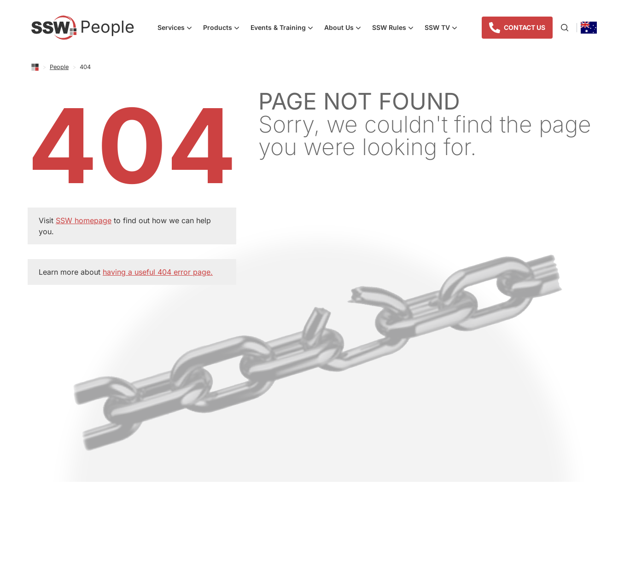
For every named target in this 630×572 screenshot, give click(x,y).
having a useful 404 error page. (158, 272)
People (59, 67)
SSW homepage (83, 220)
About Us (345, 28)
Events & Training (285, 28)
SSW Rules (395, 28)
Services (178, 28)
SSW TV (444, 28)
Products (224, 28)
